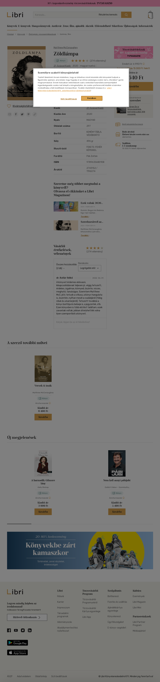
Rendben (91, 98)
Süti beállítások (69, 99)
